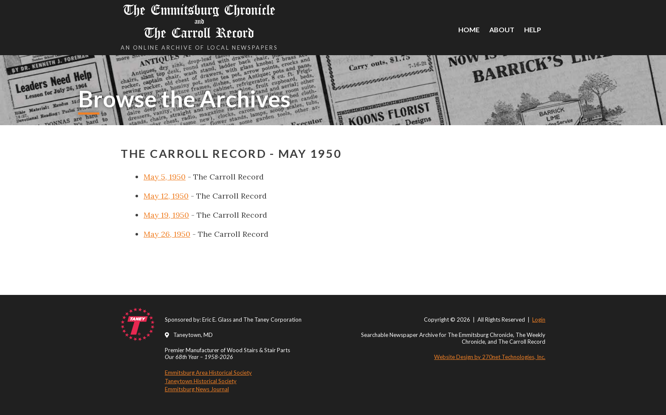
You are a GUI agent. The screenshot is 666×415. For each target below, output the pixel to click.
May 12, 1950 (166, 196)
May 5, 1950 (165, 177)
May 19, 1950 (166, 215)
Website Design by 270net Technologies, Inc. (489, 356)
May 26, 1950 (167, 234)
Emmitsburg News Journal (197, 389)
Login (538, 319)
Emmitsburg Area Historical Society (208, 372)
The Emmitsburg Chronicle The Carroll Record (199, 21)
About (501, 29)
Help (532, 29)
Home (469, 29)
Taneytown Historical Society (201, 381)
